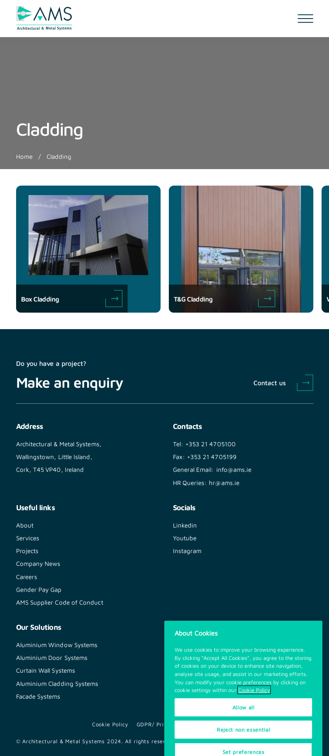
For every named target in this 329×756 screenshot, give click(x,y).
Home (24, 156)
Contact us (269, 382)
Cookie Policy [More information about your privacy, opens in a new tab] (254, 710)
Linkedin (185, 525)
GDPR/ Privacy (157, 724)
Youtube (185, 538)
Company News (38, 563)
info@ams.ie (234, 469)
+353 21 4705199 (212, 456)
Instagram (187, 550)
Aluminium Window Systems (57, 644)
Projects (27, 550)
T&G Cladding (224, 298)
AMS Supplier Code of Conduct (59, 602)
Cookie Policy (110, 724)
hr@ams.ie (224, 482)
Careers (27, 576)
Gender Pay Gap (39, 589)
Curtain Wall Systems (46, 670)
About (24, 525)
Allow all (243, 727)
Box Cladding (72, 298)
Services (28, 538)
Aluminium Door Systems (52, 657)
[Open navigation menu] (305, 18)
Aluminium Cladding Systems (57, 683)
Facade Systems (38, 696)
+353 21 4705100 (210, 443)
